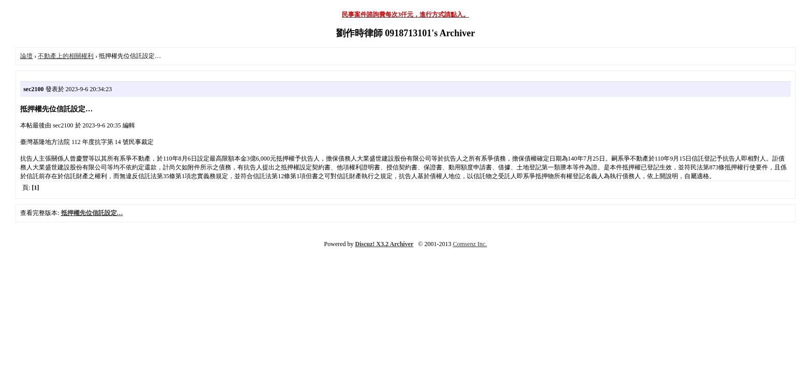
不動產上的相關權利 (66, 56)
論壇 (26, 56)
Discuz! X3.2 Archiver (384, 244)
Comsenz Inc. (470, 244)
